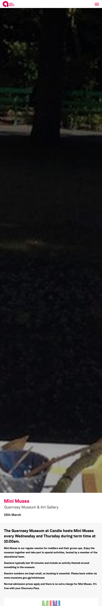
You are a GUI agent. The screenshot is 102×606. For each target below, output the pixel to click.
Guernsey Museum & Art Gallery (31, 507)
